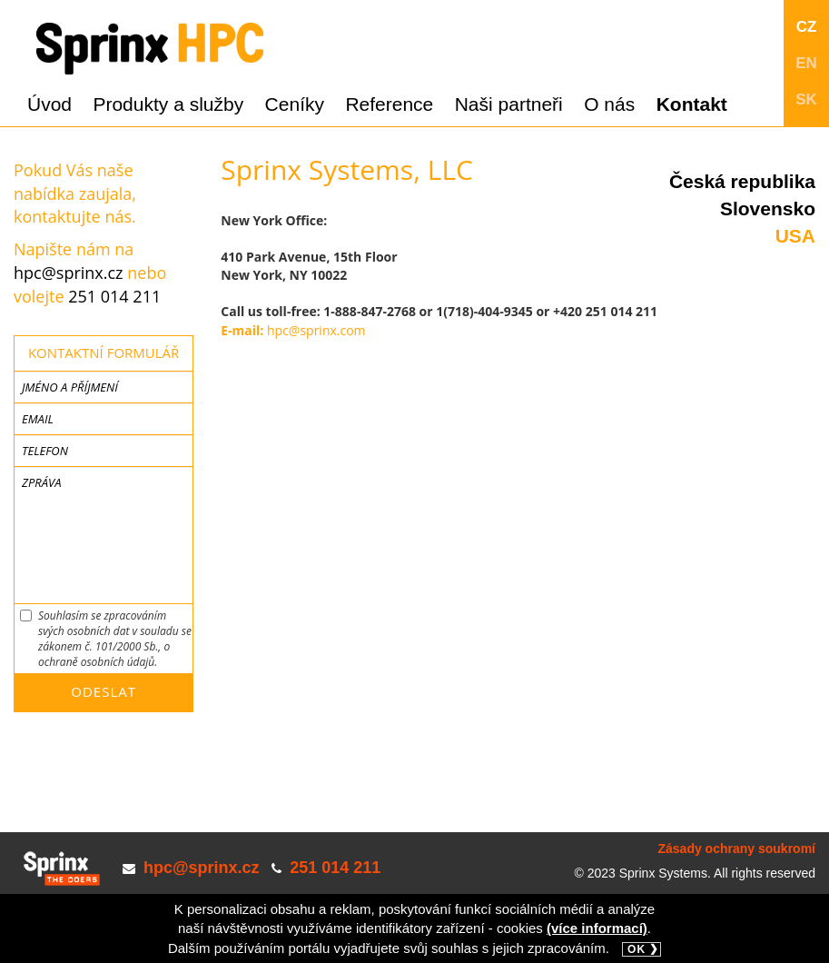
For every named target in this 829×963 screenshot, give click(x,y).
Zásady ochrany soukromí (736, 848)
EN (806, 63)
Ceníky (294, 104)
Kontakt (691, 104)
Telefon (45, 450)
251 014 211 (114, 296)
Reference (389, 104)
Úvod (49, 104)
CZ (806, 26)
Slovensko (767, 208)
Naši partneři (509, 104)
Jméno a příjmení (70, 387)
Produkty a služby (168, 104)
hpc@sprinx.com (316, 330)
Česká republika (742, 181)
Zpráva (41, 482)
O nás (609, 104)
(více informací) (597, 928)
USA (795, 235)
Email (38, 419)
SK (806, 99)
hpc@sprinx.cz (68, 272)
